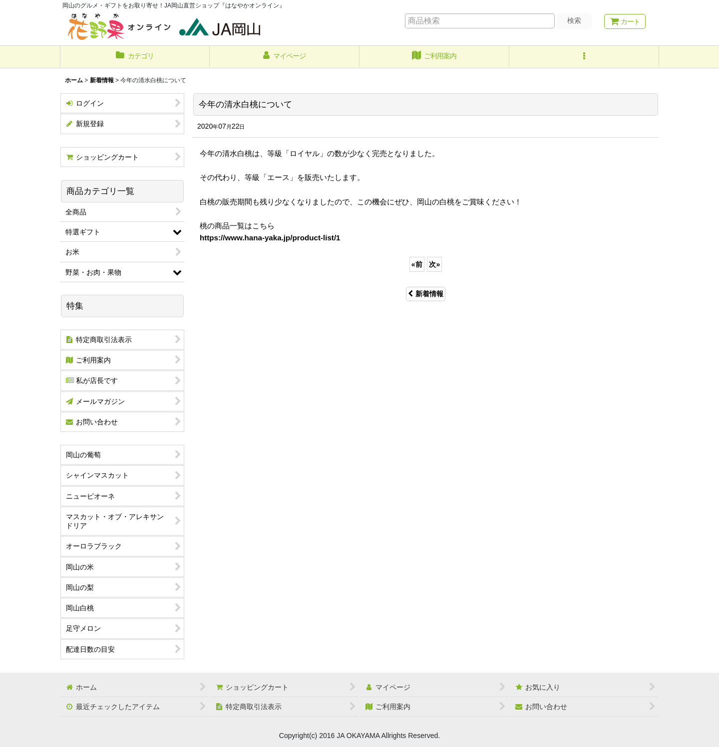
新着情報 (425, 294)
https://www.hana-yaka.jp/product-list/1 (270, 237)
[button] (584, 57)
